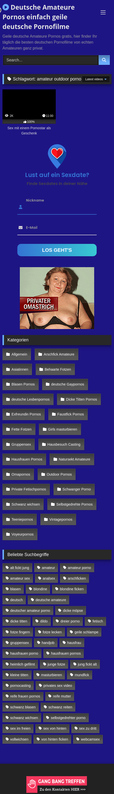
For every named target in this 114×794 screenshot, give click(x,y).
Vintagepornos (60, 519)
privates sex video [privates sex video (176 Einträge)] (58, 686)
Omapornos (21, 474)
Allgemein (19, 354)
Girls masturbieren (62, 429)
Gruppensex (21, 444)
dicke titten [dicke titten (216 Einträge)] (18, 621)
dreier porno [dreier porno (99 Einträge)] (70, 621)
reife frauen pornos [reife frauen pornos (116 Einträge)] (25, 696)
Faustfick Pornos (70, 414)
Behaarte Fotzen (58, 369)
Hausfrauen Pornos (27, 459)
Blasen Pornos (23, 384)
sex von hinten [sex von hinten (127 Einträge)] (54, 728)
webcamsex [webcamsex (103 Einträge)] (90, 739)
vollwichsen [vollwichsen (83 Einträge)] (19, 739)
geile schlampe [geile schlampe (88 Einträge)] (86, 632)
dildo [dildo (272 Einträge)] (44, 621)
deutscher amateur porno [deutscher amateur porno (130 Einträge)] (30, 611)
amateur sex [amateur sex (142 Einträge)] (20, 578)
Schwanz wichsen (26, 504)
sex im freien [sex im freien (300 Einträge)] (20, 728)
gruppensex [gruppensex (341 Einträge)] (19, 643)
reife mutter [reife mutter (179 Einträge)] (62, 696)
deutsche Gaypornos (67, 384)
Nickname (35, 200)
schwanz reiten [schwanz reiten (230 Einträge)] (60, 707)
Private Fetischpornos (29, 489)
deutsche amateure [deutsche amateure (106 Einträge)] (51, 600)
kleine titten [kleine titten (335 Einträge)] (19, 675)
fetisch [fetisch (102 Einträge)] (98, 621)
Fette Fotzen (22, 429)
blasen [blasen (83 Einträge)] (15, 589)
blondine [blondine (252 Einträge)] (40, 589)
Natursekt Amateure (74, 459)
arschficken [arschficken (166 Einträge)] (77, 578)
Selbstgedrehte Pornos (74, 504)
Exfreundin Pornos (26, 414)
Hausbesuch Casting (63, 444)
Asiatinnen (20, 369)
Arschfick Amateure (59, 354)
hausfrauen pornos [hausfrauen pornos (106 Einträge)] (66, 653)
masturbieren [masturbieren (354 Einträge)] (51, 675)
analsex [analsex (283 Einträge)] (49, 578)
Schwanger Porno (76, 489)
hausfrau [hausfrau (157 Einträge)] (74, 643)
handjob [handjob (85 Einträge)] (48, 643)
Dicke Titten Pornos (81, 399)
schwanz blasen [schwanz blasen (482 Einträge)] (22, 707)
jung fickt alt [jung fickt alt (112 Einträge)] (87, 664)
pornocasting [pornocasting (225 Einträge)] (20, 686)
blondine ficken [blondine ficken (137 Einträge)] (72, 589)
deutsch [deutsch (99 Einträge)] (16, 600)
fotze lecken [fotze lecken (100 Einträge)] (52, 632)
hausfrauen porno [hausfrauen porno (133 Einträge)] (24, 653)
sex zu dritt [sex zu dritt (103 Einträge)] (87, 728)
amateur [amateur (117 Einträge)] (48, 568)
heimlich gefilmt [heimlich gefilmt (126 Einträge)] (22, 664)
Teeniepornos (22, 519)
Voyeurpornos (23, 534)
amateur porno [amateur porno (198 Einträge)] (79, 568)
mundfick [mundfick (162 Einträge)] (82, 675)
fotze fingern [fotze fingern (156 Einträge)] (20, 632)
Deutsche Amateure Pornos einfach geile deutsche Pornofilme (38, 17)
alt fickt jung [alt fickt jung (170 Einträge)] (19, 568)
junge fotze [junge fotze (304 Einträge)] (56, 664)
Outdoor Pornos (59, 474)
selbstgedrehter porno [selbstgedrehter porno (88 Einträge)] (68, 718)
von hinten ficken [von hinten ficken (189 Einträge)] (54, 739)
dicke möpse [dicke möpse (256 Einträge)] (73, 611)
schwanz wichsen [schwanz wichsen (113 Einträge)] (24, 718)
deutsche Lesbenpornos (31, 399)
